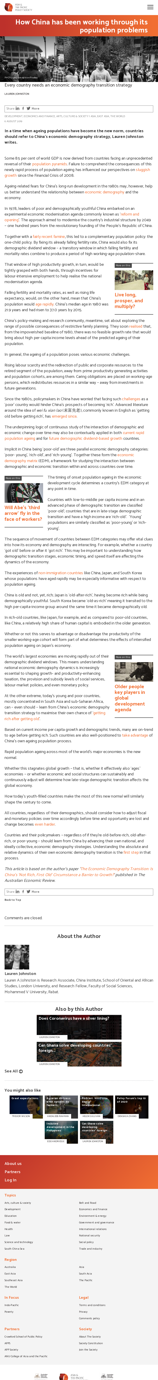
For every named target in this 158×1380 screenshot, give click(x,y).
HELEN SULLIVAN (92, 1116)
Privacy (83, 1312)
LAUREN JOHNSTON (93, 1141)
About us (13, 1163)
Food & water (13, 1223)
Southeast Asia (14, 1281)
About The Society (90, 1337)
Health (9, 1229)
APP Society (11, 1350)
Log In (11, 1180)
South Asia (85, 1274)
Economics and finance (39, 116)
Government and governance (96, 1223)
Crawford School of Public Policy (23, 1337)
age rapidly (45, 304)
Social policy (86, 1242)
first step (131, 852)
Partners (13, 1172)
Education (11, 1216)
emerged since (64, 416)
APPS (7, 1344)
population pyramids (49, 164)
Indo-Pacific (12, 1305)
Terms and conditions (92, 1305)
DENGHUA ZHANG (127, 1116)
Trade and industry (90, 1249)
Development (14, 116)
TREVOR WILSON (21, 1116)
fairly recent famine (49, 236)
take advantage (135, 735)
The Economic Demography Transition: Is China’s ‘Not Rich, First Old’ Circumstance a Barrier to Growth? (79, 872)
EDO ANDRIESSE (55, 1141)
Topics (10, 1195)
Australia (10, 1267)
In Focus (12, 1298)
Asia (93, 116)
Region (11, 1260)
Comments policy (89, 1319)
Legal (83, 1298)
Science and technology (19, 1242)
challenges (131, 399)
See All (11, 1071)
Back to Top (13, 900)
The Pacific (86, 1281)
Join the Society (88, 1350)
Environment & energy (92, 1216)
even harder (45, 824)
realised (135, 326)
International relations (93, 1229)
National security (89, 1236)
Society (85, 1329)
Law (7, 1236)
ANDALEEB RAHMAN (58, 1116)
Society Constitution (91, 1344)
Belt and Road (87, 1203)
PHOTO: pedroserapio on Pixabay (21, 77)
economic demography (104, 192)
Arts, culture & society (72, 116)
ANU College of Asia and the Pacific (26, 1357)
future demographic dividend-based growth (85, 438)
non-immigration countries (61, 573)
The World (117, 116)
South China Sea (14, 1249)
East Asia (103, 116)
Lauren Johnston (17, 94)
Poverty (9, 1312)
